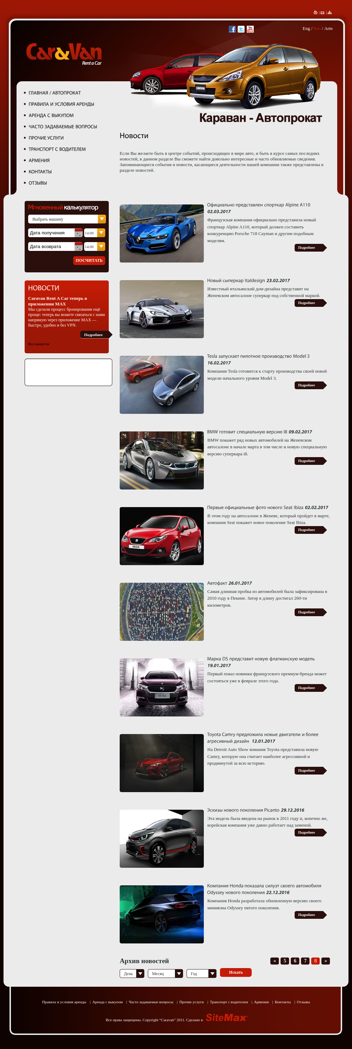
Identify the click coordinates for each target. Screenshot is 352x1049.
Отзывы (303, 1002)
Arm (328, 28)
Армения (261, 1002)
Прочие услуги (191, 1002)
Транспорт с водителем (229, 1002)
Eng (306, 28)
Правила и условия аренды (64, 1002)
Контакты (283, 1002)
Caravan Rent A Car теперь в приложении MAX (57, 301)
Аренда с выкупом (107, 1002)
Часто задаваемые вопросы (151, 1002)
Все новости (38, 344)
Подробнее (93, 335)
